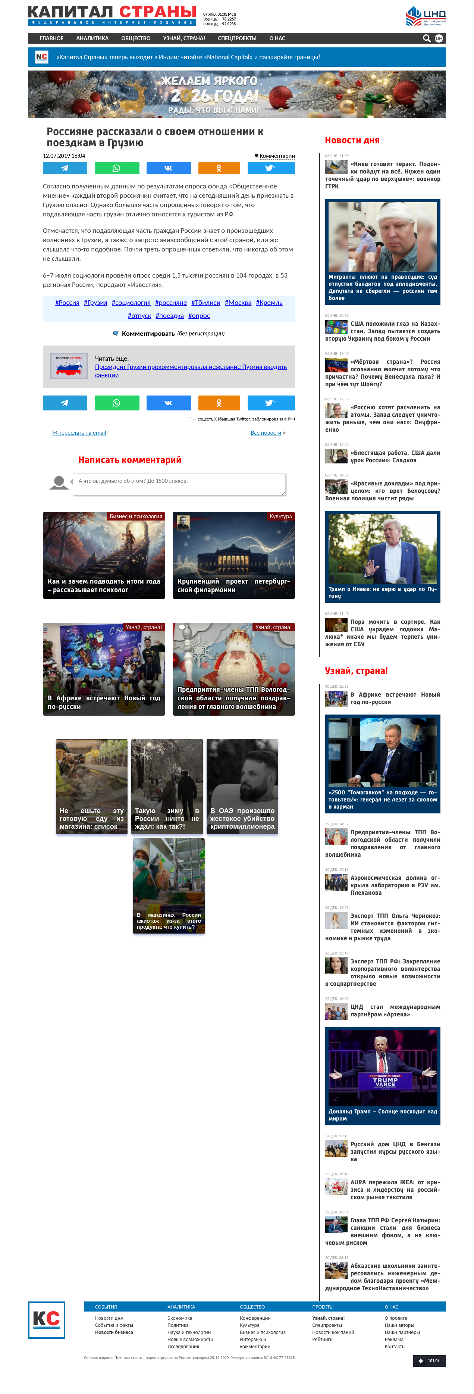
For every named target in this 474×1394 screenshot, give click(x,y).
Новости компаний (333, 1332)
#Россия (67, 302)
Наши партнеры (402, 1332)
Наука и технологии (189, 1332)
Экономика (180, 1318)
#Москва (238, 302)
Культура (281, 516)
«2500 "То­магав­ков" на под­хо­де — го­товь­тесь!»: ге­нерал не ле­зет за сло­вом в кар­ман (383, 799)
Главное (52, 38)
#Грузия (95, 302)
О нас (277, 38)
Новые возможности (190, 1339)
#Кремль (269, 302)
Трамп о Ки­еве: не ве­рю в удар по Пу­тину (383, 592)
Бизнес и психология (136, 516)
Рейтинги (323, 1339)
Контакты (395, 1346)
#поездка (170, 315)
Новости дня (352, 140)
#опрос (199, 315)
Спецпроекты (237, 38)
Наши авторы (399, 1325)
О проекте (396, 1318)
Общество (136, 38)
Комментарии (277, 155)
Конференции (255, 1318)
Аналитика (92, 38)
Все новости (266, 432)
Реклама (394, 1339)
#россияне (171, 302)
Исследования (184, 1346)
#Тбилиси (205, 302)
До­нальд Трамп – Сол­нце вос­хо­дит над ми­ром (383, 1115)
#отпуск (139, 315)
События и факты (114, 1325)
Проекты (323, 1307)
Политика (178, 1325)
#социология (131, 302)
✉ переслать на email (80, 432)
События (106, 1307)
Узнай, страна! (184, 38)
